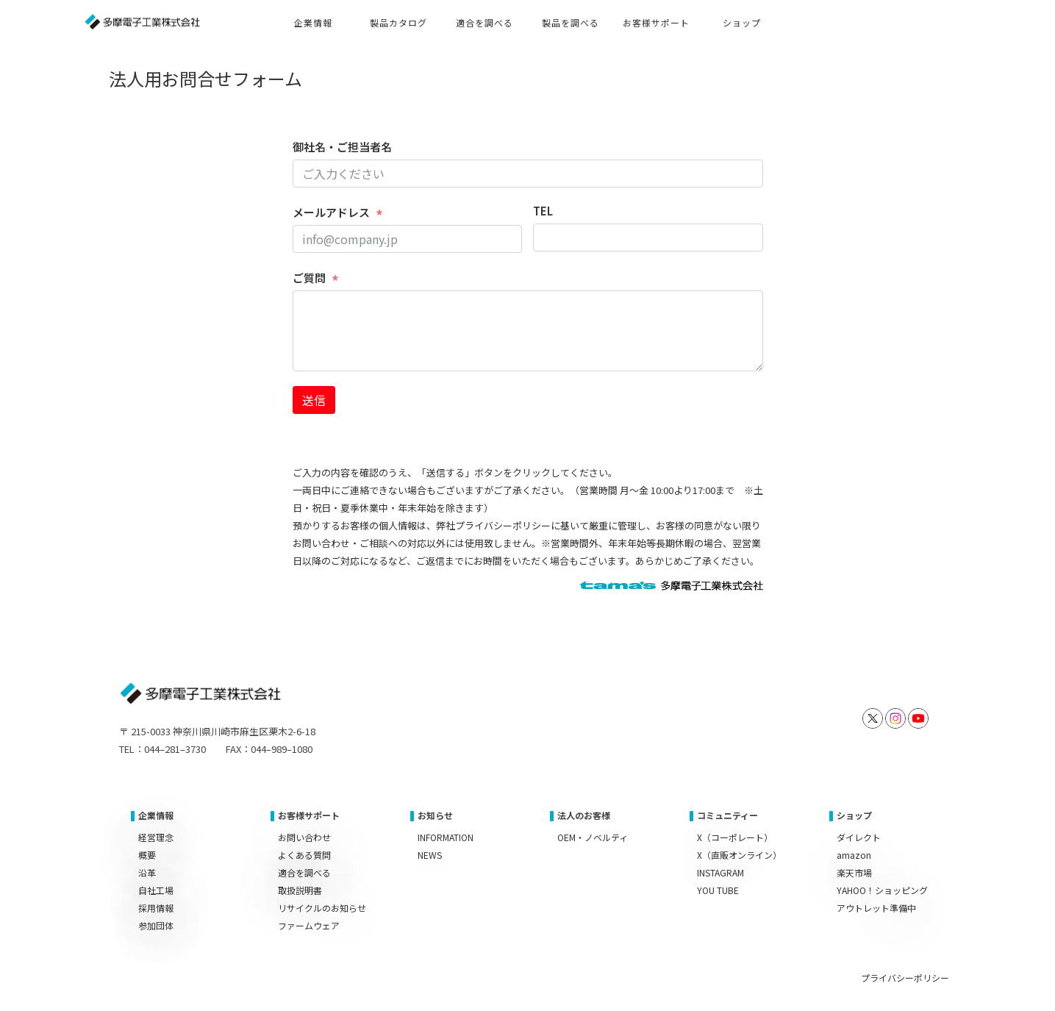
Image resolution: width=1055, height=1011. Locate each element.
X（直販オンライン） (739, 855)
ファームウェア (309, 925)
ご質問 (309, 277)
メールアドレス (331, 212)
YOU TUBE (718, 890)
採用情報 (156, 907)
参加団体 (156, 925)
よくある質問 (304, 855)
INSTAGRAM (720, 872)
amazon (854, 855)
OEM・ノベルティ (592, 837)
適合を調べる (304, 872)
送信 (314, 400)
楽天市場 (854, 872)
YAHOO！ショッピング (882, 890)
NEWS (430, 855)
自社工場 (156, 890)
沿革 (147, 872)
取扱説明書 (300, 890)
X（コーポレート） (735, 837)
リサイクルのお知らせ (322, 907)
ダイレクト (859, 837)
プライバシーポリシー (905, 977)
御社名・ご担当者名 (342, 146)
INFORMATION (445, 837)
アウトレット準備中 (876, 907)
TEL (543, 210)
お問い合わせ (304, 837)
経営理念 (156, 837)
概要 (147, 855)
